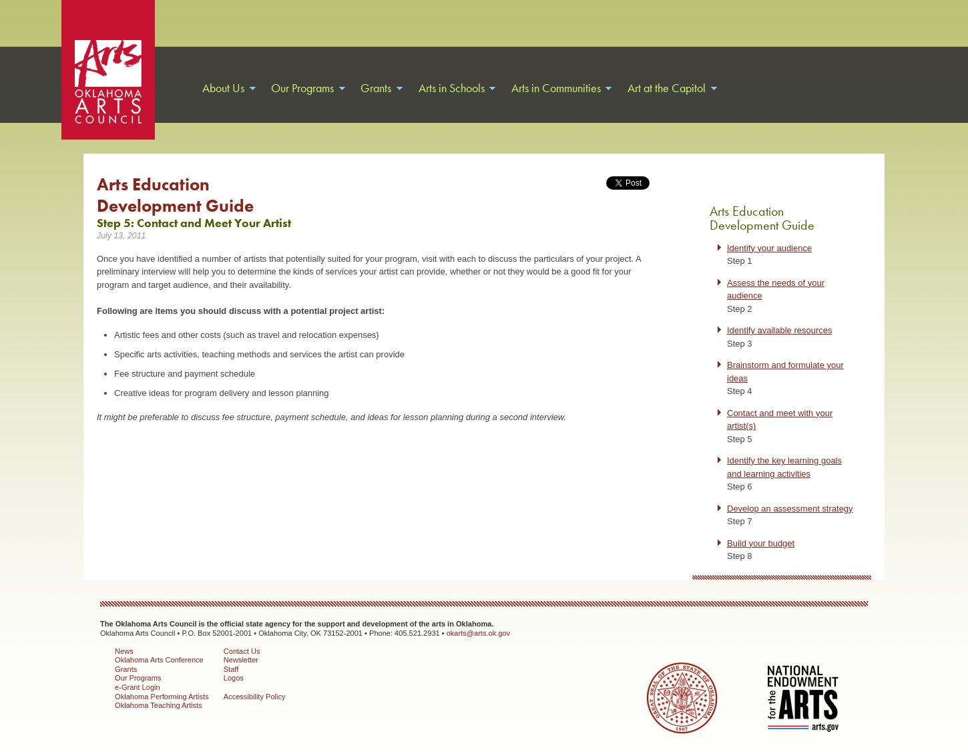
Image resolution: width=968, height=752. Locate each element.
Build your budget (760, 543)
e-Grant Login (137, 687)
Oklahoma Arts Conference (159, 660)
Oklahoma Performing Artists (162, 697)
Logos (234, 678)
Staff (231, 669)
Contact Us (242, 651)
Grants (126, 669)
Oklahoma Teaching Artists (158, 705)
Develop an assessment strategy (790, 509)
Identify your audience (769, 248)
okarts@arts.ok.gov (478, 633)
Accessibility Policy (255, 697)
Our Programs (138, 678)
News (124, 651)
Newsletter (241, 660)
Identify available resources (779, 330)
